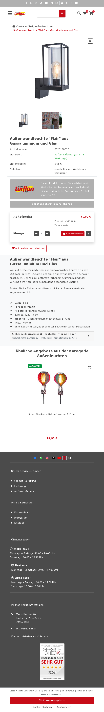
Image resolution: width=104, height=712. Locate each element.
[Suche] (48, 14)
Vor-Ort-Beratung (25, 481)
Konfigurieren (64, 707)
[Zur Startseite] (14, 27)
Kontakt (19, 523)
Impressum (20, 518)
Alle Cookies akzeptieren (52, 700)
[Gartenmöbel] (25, 27)
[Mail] (56, 3)
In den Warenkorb (72, 234)
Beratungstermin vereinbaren (52, 204)
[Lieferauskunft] (77, 3)
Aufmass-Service (24, 491)
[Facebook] (27, 3)
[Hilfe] (62, 3)
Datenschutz (22, 512)
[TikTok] (41, 3)
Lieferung (20, 486)
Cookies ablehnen (42, 707)
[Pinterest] (51, 3)
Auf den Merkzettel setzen (28, 248)
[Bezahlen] (67, 3)
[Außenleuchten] (43, 27)
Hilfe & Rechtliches (22, 502)
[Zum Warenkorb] (92, 13)
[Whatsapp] (31, 3)
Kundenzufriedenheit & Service (29, 636)
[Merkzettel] (89, 368)
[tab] (52, 336)
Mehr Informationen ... (52, 695)
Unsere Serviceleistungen (26, 471)
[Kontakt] (71, 3)
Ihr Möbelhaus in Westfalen (27, 605)
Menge (18, 233)
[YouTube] (46, 3)
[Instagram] (36, 3)
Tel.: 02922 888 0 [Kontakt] (26, 628)
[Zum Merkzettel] (86, 13)
